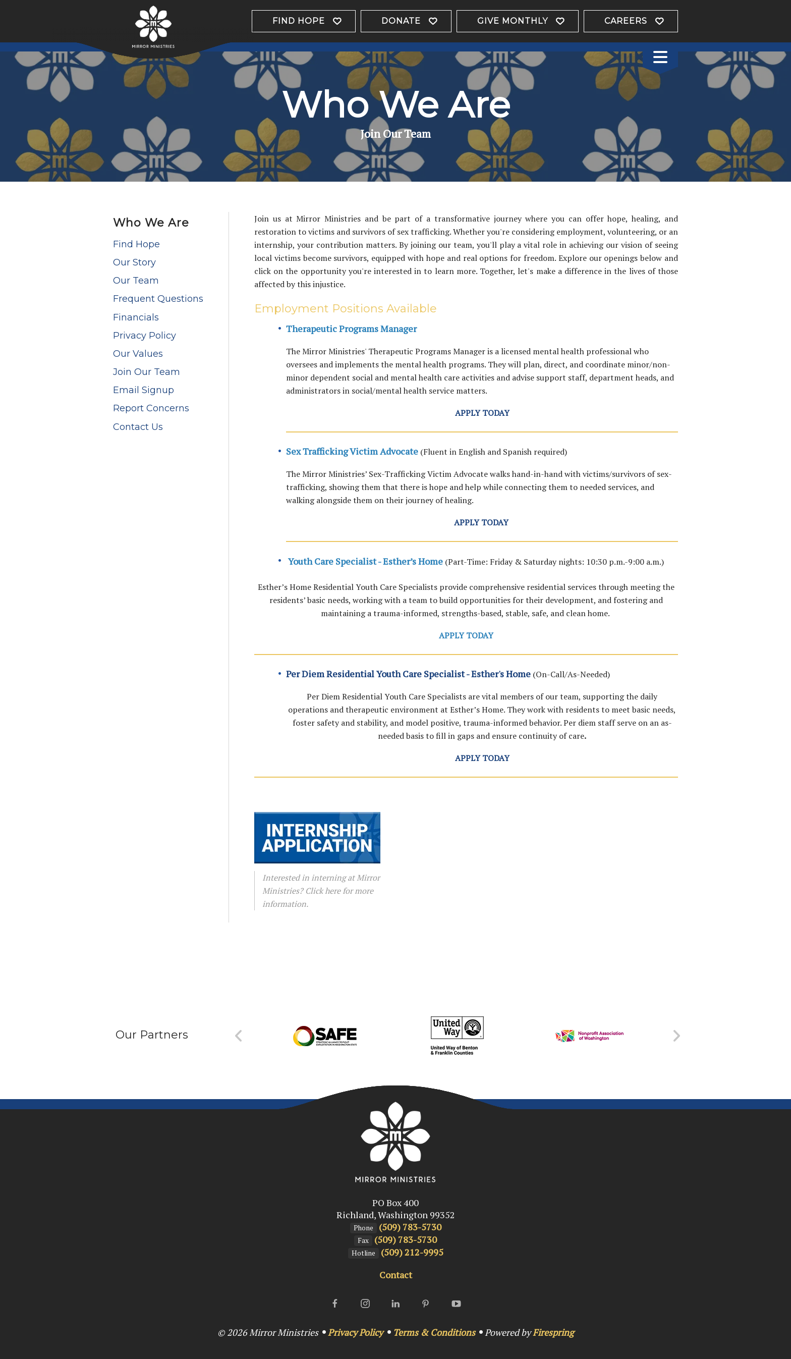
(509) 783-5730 (410, 1227)
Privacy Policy (144, 335)
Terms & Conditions (434, 1332)
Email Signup (143, 390)
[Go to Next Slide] (676, 1036)
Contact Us (138, 426)
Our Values (138, 353)
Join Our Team (146, 371)
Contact (395, 1275)
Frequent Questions (158, 298)
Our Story (134, 262)
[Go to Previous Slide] (239, 1036)
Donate (401, 21)
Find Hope (298, 21)
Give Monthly (512, 21)
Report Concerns (151, 408)
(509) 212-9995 (412, 1252)
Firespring (553, 1332)
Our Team (136, 280)
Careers (625, 21)
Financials (136, 317)
